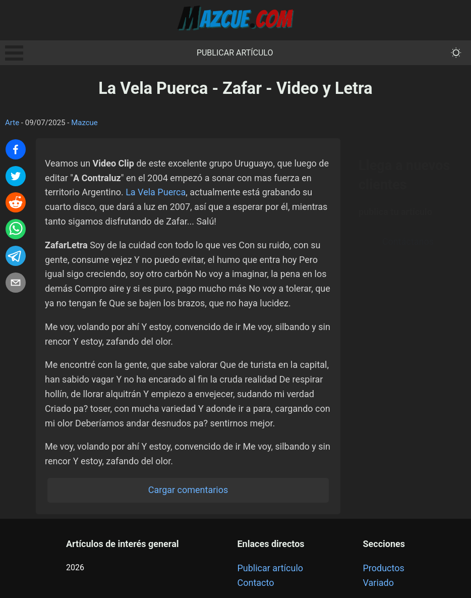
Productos (383, 568)
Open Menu (14, 53)
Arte (12, 122)
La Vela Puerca (156, 192)
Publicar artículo (235, 53)
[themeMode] (456, 52)
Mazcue (84, 122)
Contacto (255, 582)
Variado (378, 582)
